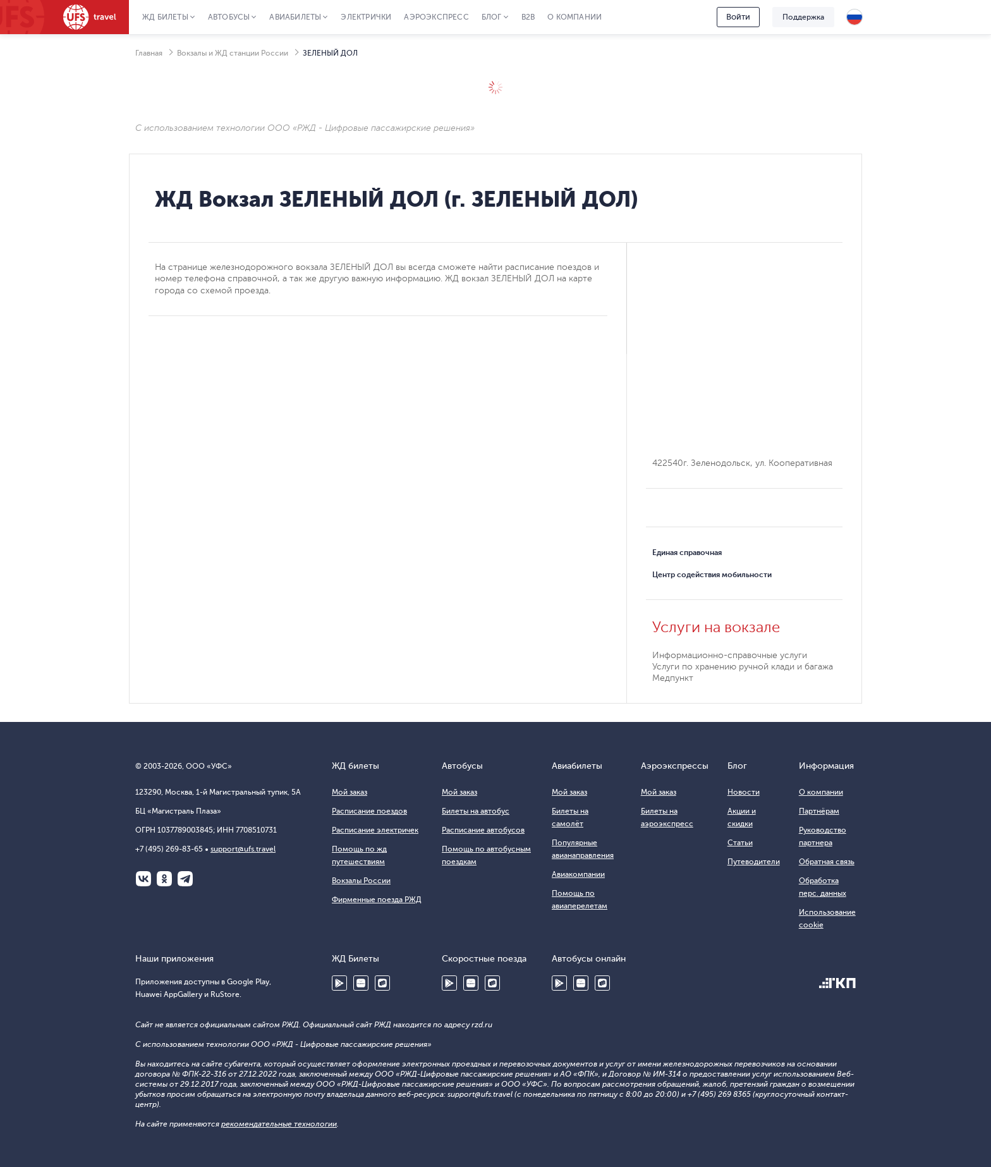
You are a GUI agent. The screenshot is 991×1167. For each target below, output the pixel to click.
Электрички (366, 17)
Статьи (740, 842)
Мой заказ (349, 792)
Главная (148, 53)
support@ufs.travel (243, 849)
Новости (743, 792)
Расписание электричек (375, 830)
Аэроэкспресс (436, 17)
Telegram (185, 879)
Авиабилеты (295, 17)
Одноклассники (164, 879)
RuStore (382, 983)
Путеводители (753, 861)
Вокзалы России (361, 880)
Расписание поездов (369, 811)
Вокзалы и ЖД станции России (232, 53)
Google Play (339, 983)
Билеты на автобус (475, 811)
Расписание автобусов (483, 830)
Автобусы (229, 17)
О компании (574, 17)
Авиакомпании (578, 874)
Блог (492, 17)
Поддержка (803, 17)
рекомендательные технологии (279, 1124)
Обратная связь (826, 861)
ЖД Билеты (165, 17)
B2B (528, 17)
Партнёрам (819, 811)
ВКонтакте (143, 879)
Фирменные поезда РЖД (377, 899)
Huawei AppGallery (360, 983)
